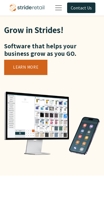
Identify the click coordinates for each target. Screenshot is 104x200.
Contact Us (81, 8)
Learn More (26, 67)
